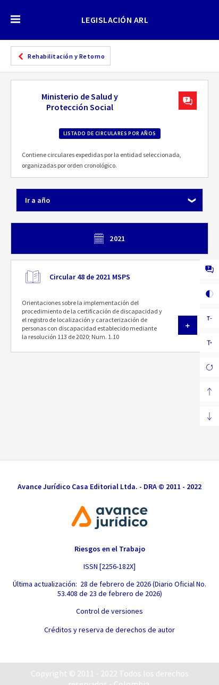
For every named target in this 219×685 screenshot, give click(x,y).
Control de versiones (109, 611)
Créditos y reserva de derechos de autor (109, 629)
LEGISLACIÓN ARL (115, 19)
